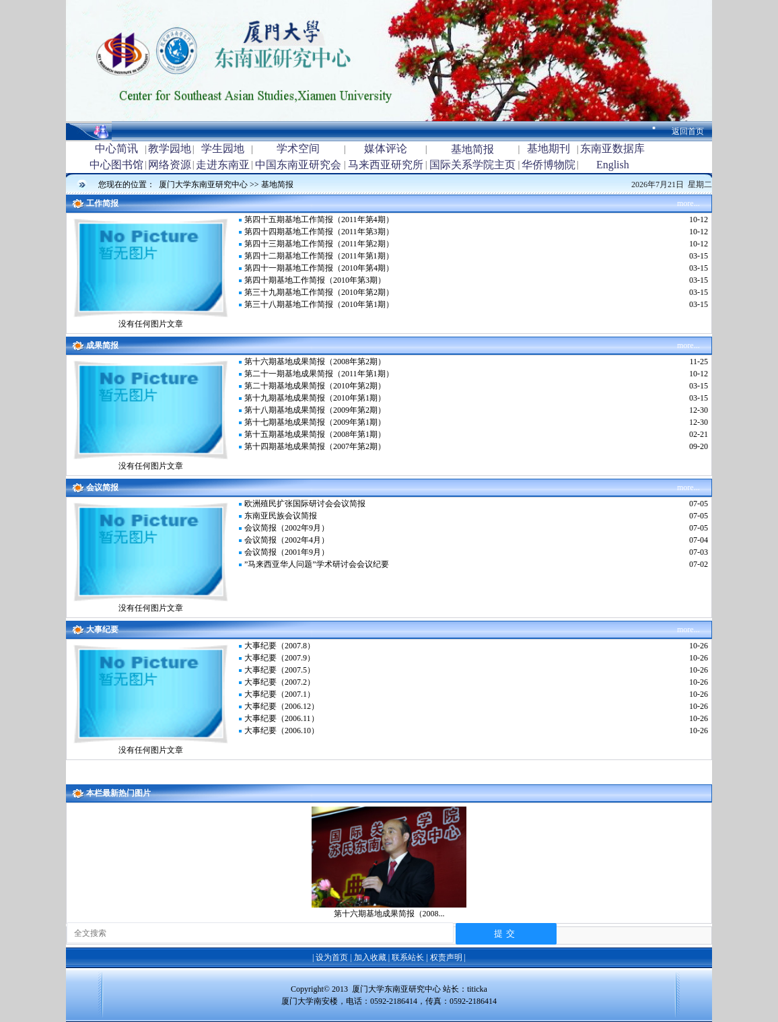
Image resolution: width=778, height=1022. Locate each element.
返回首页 (688, 131)
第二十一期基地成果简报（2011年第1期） (319, 373)
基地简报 (277, 184)
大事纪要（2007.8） (279, 645)
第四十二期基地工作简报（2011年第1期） (319, 256)
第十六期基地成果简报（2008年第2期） (315, 361)
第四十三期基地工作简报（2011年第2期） (319, 243)
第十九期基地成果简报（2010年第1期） (315, 398)
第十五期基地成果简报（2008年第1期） (315, 434)
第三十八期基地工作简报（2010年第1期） (319, 304)
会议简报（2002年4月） (286, 540)
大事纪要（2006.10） (281, 730)
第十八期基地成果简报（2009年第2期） (315, 410)
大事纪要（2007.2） (279, 682)
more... (688, 203)
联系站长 (408, 957)
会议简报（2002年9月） (286, 528)
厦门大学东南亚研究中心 (204, 184)
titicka (477, 989)
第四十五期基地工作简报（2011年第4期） (319, 219)
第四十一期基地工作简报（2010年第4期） (319, 268)
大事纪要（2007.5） (279, 670)
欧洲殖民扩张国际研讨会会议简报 (304, 503)
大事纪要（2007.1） (279, 694)
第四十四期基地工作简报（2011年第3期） (319, 231)
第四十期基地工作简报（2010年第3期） (315, 280)
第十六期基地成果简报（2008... (389, 913)
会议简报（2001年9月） (286, 552)
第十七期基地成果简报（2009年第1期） (315, 422)
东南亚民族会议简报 (280, 515)
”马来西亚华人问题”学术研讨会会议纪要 (316, 564)
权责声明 (446, 957)
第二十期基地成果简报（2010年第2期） (315, 385)
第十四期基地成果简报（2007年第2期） (315, 446)
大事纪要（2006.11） (281, 718)
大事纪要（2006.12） (281, 706)
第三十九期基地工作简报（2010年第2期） (319, 292)
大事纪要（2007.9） (279, 657)
